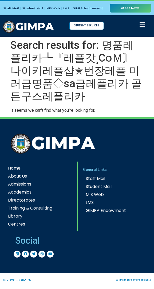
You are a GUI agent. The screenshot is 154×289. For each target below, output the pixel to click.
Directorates (21, 200)
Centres (16, 224)
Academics (19, 192)
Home (14, 168)
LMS (66, 8)
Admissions (19, 184)
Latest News (130, 8)
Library (15, 216)
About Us (17, 176)
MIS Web (53, 8)
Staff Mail (11, 8)
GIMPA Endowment (88, 8)
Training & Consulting (30, 208)
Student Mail (32, 8)
